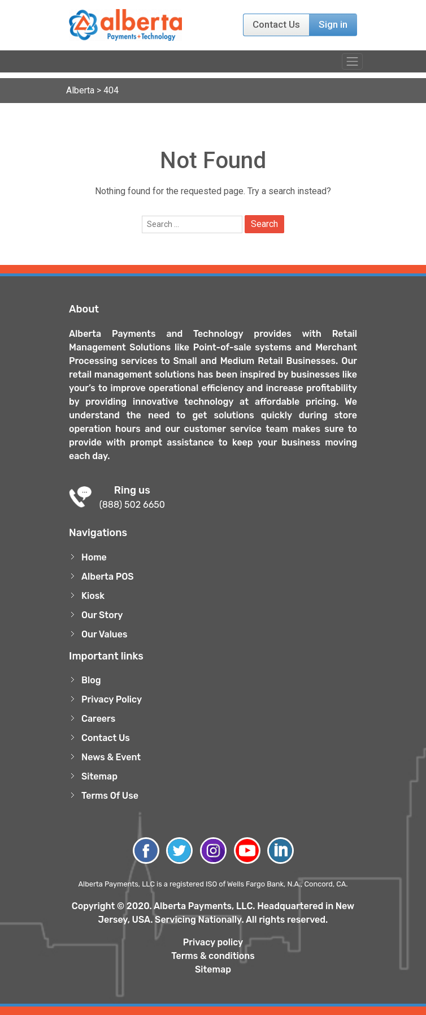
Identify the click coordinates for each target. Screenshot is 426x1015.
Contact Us (276, 24)
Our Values (104, 634)
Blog (91, 680)
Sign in (333, 24)
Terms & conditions (213, 955)
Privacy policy (213, 942)
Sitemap (99, 776)
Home (94, 557)
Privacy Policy (111, 699)
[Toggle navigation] (352, 61)
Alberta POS (107, 576)
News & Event (111, 757)
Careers (98, 718)
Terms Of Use (109, 795)
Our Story (102, 615)
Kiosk (93, 595)
